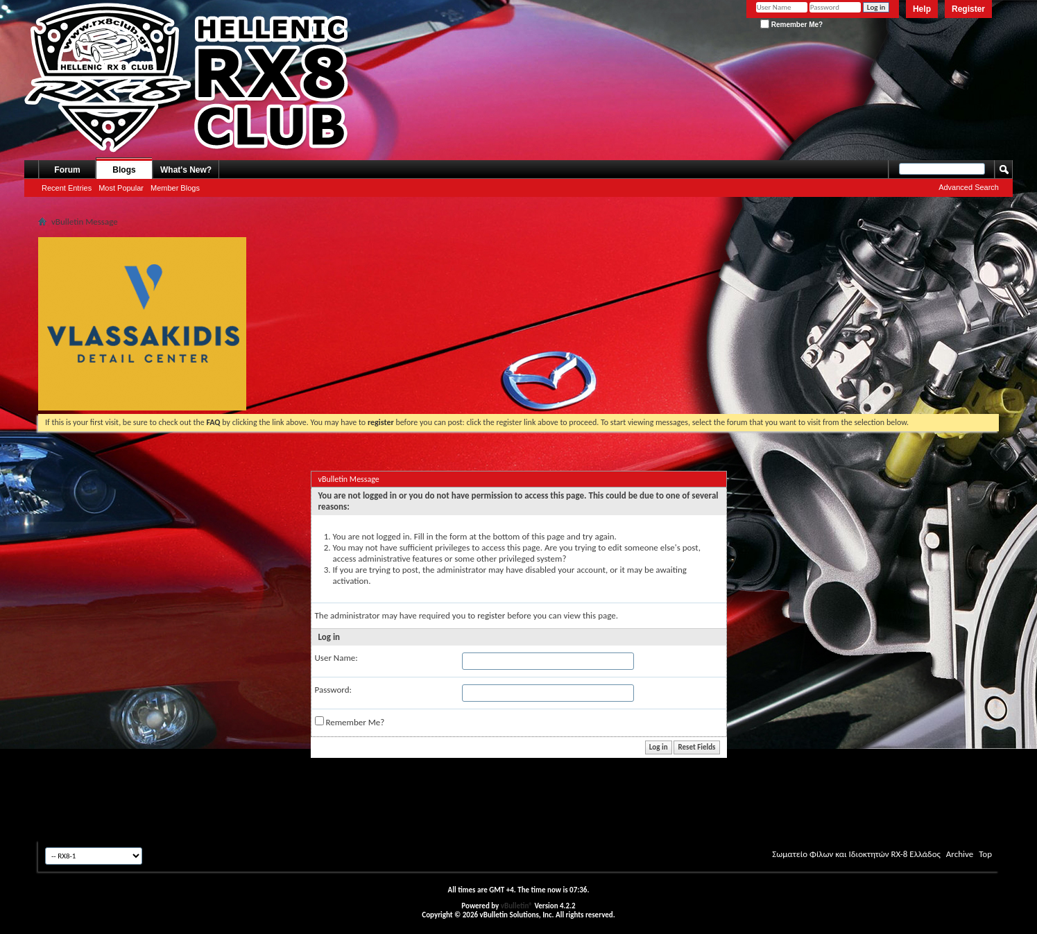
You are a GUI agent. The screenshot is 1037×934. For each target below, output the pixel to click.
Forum (67, 170)
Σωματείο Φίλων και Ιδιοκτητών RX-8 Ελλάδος (856, 854)
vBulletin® (517, 905)
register (491, 615)
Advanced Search (969, 187)
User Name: (336, 657)
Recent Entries (67, 188)
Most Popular (121, 188)
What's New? (186, 170)
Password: (333, 689)
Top (985, 854)
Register (968, 9)
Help (922, 9)
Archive (959, 854)
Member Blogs (175, 188)
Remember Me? (791, 24)
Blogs (123, 170)
